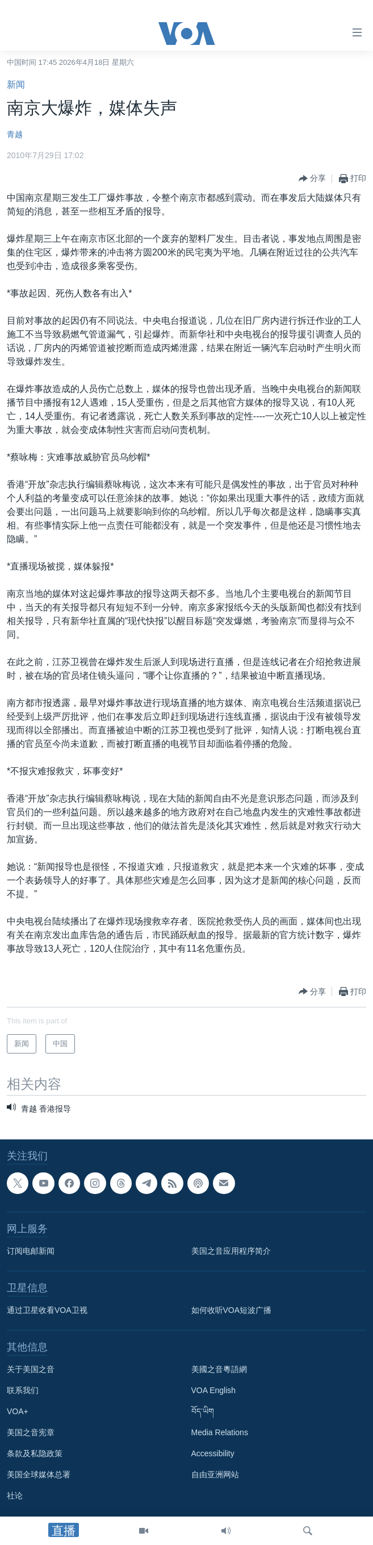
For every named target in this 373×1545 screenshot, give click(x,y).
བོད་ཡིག (202, 1411)
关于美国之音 (31, 1369)
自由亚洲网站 (215, 1474)
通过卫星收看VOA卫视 (47, 1310)
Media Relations (219, 1432)
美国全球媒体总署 (38, 1474)
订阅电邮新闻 (31, 1250)
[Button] (312, 178)
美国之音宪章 (31, 1432)
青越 (15, 134)
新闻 (16, 84)
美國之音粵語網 (219, 1369)
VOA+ (17, 1411)
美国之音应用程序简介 (231, 1250)
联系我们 (23, 1390)
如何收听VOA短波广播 (231, 1310)
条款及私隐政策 (34, 1453)
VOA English (213, 1390)
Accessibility (212, 1453)
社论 (15, 1495)
